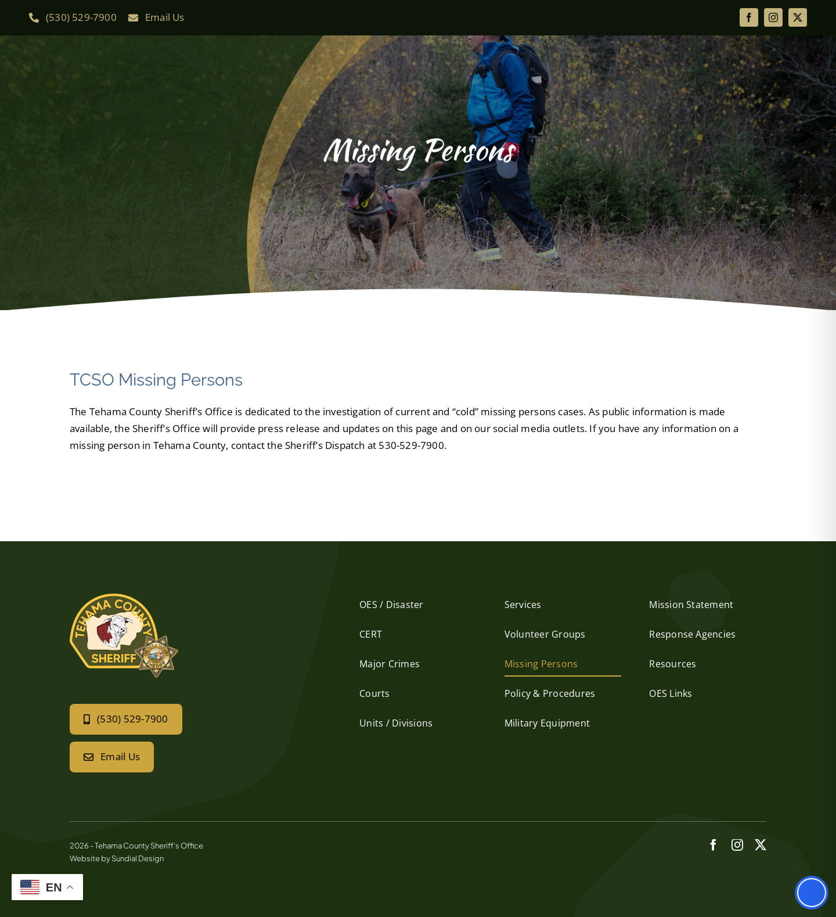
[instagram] (773, 17)
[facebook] (749, 17)
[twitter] (797, 17)
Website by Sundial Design (117, 858)
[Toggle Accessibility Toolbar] (811, 892)
